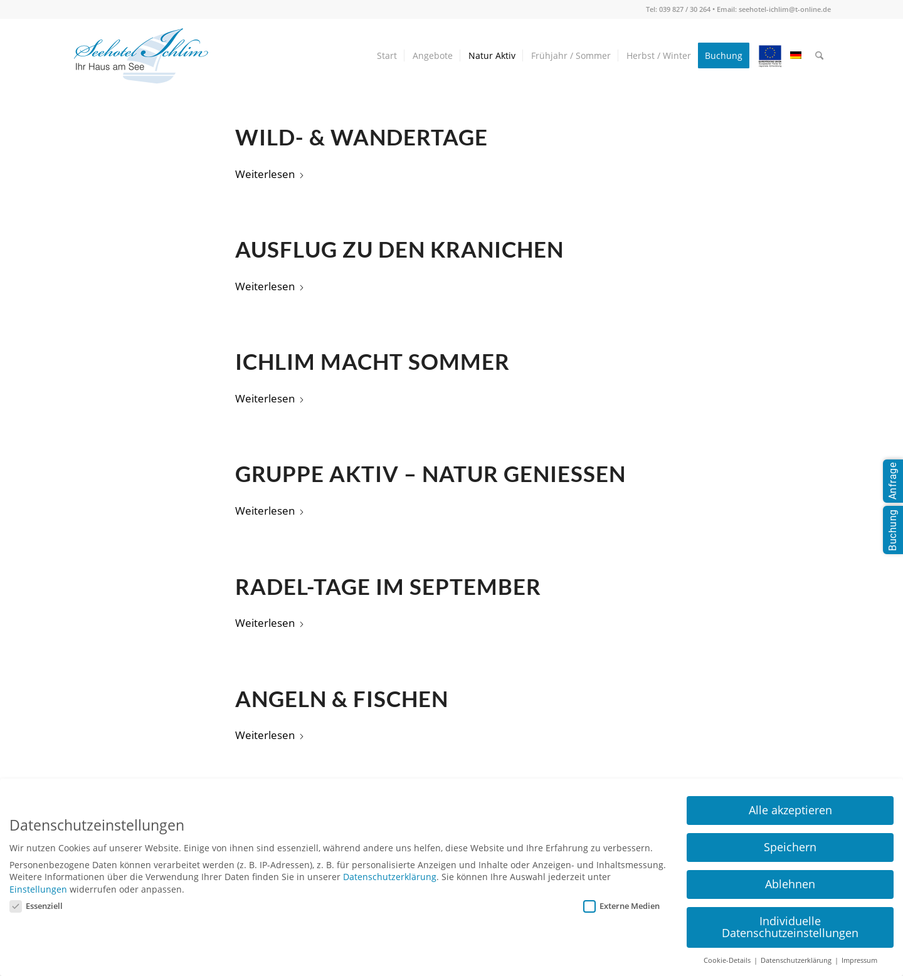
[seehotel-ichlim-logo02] (141, 56)
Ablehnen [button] (790, 883)
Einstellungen (38, 889)
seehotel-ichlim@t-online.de (785, 9)
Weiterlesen (270, 174)
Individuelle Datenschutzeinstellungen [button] (790, 927)
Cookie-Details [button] (728, 960)
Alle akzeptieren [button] (790, 809)
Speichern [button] (790, 846)
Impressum (859, 960)
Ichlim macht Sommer (372, 361)
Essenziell (36, 905)
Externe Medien (621, 905)
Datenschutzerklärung (389, 877)
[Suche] (819, 56)
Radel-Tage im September (388, 586)
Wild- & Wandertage (361, 137)
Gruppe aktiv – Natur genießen (430, 473)
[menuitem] (386, 56)
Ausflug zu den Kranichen (399, 249)
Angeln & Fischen (341, 698)
